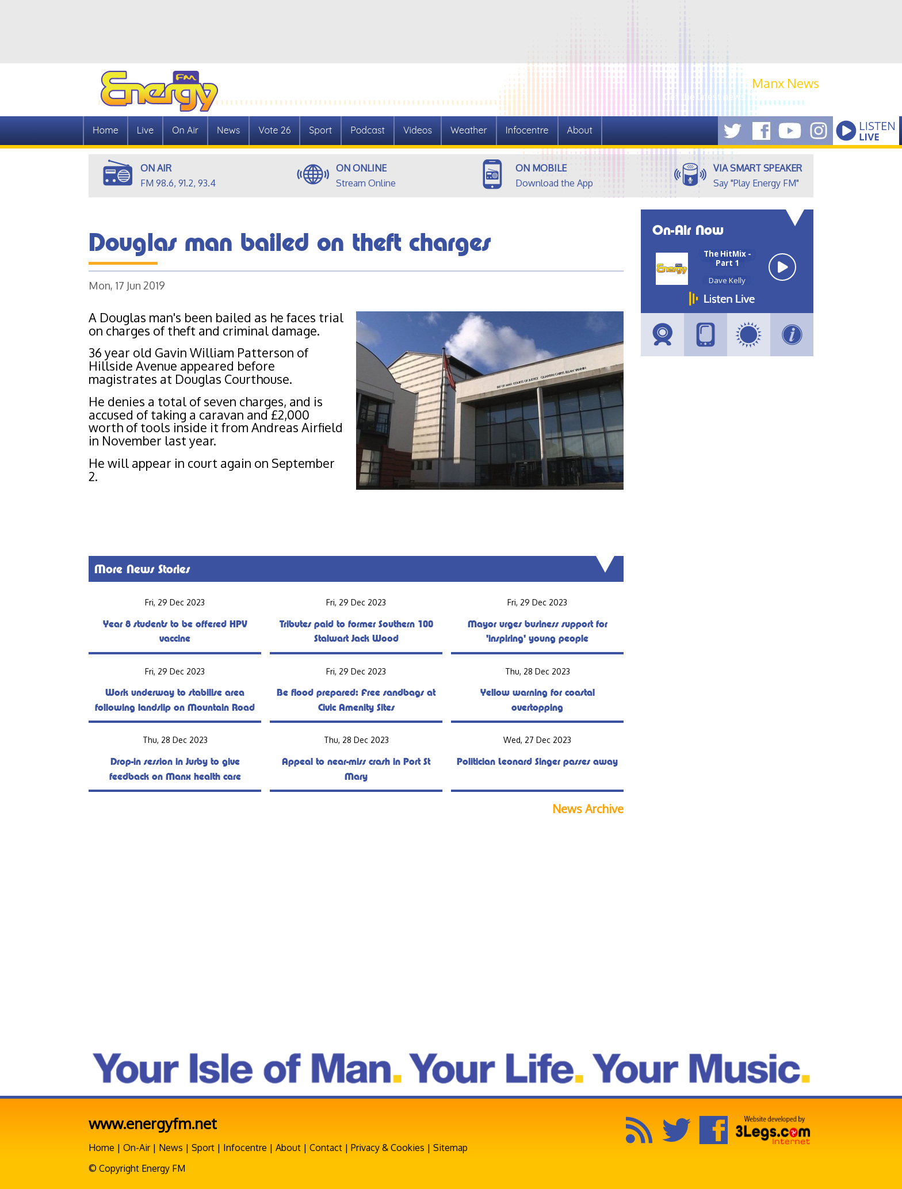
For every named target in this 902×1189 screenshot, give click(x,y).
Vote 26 (274, 130)
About (580, 130)
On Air (185, 130)
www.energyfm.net (153, 1123)
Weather (468, 130)
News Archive (588, 809)
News (228, 130)
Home (106, 130)
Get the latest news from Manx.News (741, 96)
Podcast (367, 130)
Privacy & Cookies (388, 1147)
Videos (417, 130)
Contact (325, 1147)
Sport (320, 130)
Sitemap (450, 1147)
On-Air (136, 1147)
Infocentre (527, 130)
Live (145, 130)
